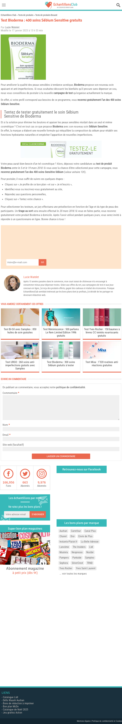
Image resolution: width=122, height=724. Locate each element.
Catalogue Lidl (10, 697)
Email (6, 434)
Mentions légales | (84, 721)
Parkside (76, 557)
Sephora (63, 563)
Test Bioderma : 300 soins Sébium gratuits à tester (61, 363)
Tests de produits (25, 15)
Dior (72, 536)
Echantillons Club (8, 15)
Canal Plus (90, 530)
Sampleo (89, 557)
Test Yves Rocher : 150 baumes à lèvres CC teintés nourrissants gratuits (102, 332)
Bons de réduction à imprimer (18, 703)
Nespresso (77, 552)
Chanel (63, 536)
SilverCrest (77, 563)
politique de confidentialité (70, 387)
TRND (90, 563)
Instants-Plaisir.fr (68, 541)
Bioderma (79, 84)
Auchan (63, 530)
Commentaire (11, 393)
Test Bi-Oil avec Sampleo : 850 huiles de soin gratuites (20, 331)
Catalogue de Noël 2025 (15, 709)
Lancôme (64, 546)
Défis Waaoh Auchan (13, 700)
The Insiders (79, 546)
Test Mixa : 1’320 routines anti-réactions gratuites (101, 363)
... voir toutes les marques (73, 573)
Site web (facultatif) (13, 444)
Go (42, 262)
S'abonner (38, 514)
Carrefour (76, 530)
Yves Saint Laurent (85, 568)
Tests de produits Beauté (46, 15)
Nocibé (90, 552)
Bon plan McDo (11, 706)
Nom (5, 424)
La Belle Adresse (90, 541)
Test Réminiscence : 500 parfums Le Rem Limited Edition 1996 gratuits (61, 332)
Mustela (63, 552)
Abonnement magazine (25, 570)
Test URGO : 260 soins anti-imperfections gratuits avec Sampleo (20, 365)
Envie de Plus (85, 536)
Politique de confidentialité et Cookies (107, 721)
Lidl (91, 546)
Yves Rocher (65, 568)
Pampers (64, 557)
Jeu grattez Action (12, 712)
